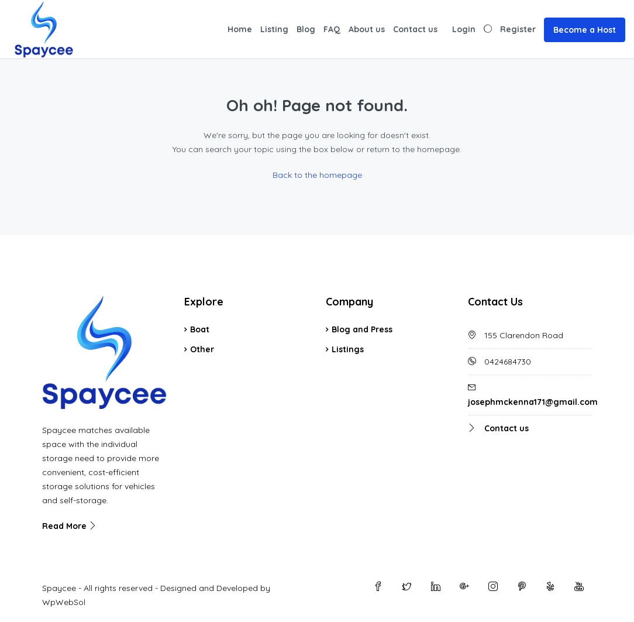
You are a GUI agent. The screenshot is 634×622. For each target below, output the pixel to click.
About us (367, 29)
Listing (274, 29)
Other (202, 349)
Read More (69, 526)
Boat (199, 329)
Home (240, 29)
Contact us (415, 29)
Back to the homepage (317, 175)
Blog (306, 29)
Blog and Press (362, 329)
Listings (348, 349)
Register (518, 29)
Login (463, 29)
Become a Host (584, 30)
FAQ (331, 29)
